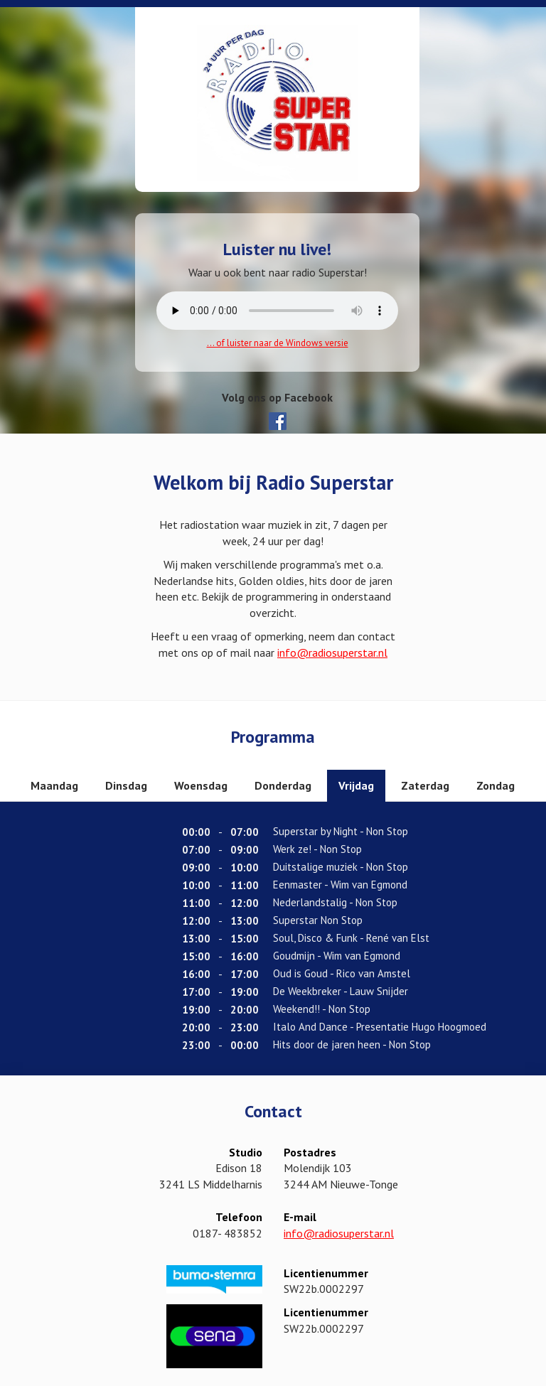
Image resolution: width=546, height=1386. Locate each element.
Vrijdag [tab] (356, 785)
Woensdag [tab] (201, 785)
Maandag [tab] (54, 785)
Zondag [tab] (495, 785)
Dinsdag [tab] (126, 785)
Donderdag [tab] (283, 785)
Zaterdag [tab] (425, 785)
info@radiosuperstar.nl (332, 652)
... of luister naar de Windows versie (277, 343)
